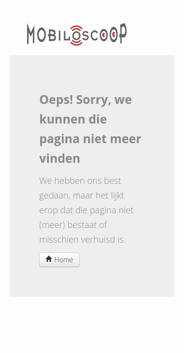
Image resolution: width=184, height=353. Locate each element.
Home (59, 259)
